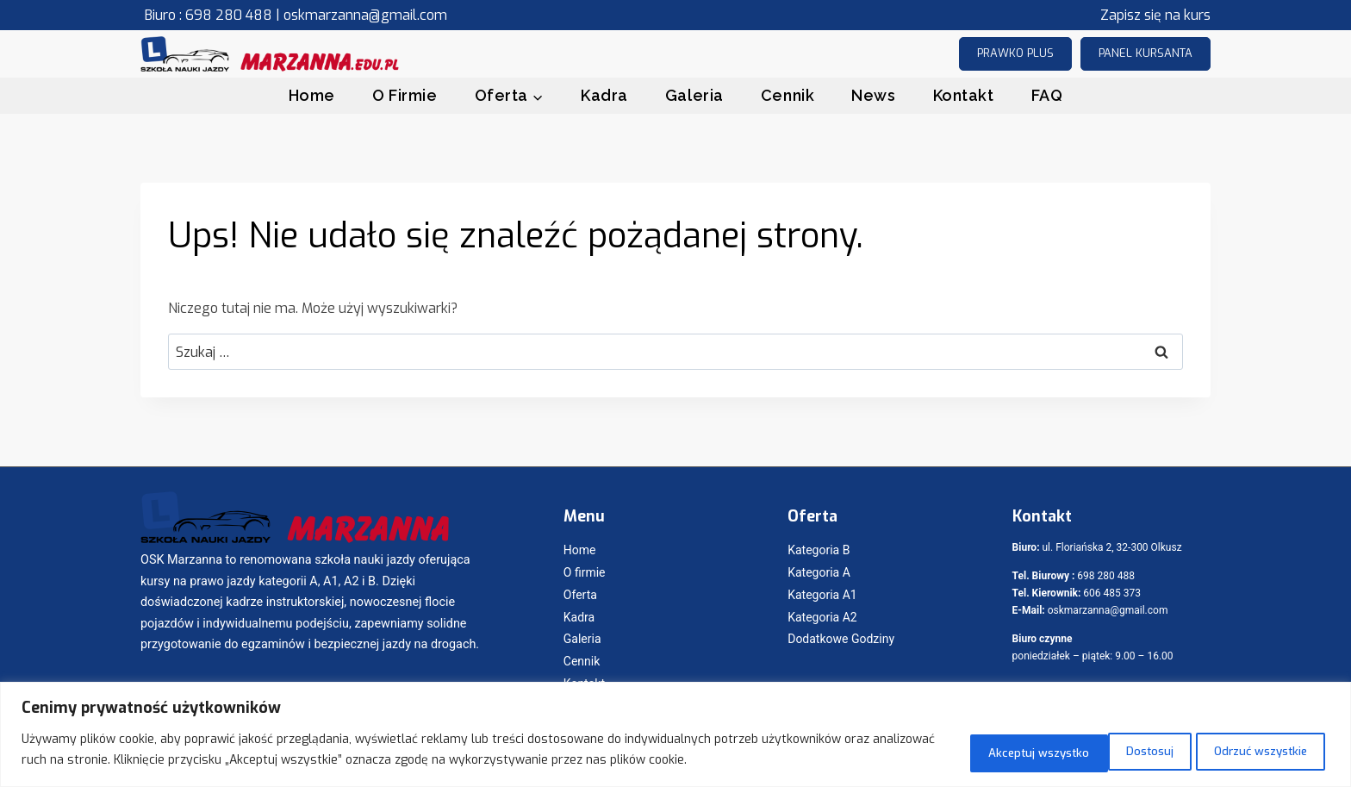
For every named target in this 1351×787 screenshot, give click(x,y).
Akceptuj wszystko (1251, 751)
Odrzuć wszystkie (1090, 751)
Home (312, 95)
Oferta (580, 595)
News (873, 95)
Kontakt (963, 95)
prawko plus (1015, 53)
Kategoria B (819, 550)
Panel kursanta (1145, 53)
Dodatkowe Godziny (841, 639)
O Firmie (404, 95)
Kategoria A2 (822, 617)
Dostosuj (958, 751)
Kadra (604, 95)
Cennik (787, 95)
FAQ (1047, 95)
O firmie (584, 572)
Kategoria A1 (822, 595)
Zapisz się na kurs (1155, 15)
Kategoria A (819, 572)
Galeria (694, 95)
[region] (675, 735)
